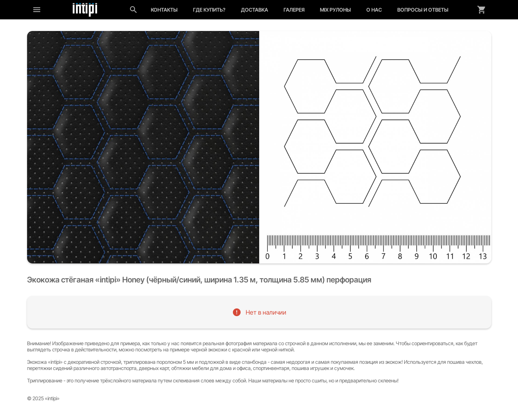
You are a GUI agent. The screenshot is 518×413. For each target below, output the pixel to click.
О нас (374, 10)
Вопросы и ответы (422, 10)
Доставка (254, 10)
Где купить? (209, 10)
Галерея (294, 10)
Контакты (164, 10)
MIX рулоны (335, 10)
